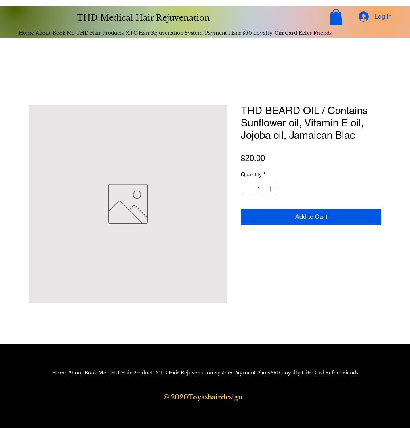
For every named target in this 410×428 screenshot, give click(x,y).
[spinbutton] (259, 189)
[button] (336, 17)
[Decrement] (247, 189)
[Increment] (271, 189)
